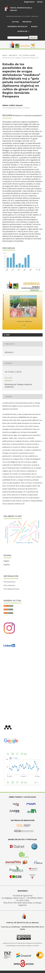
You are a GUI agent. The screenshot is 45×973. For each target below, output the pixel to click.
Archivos (26, 22)
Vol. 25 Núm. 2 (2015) (27, 55)
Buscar (33, 37)
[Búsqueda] (18, 37)
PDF (8, 335)
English (6, 561)
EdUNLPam (35, 16)
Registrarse (29, 2)
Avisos (34, 26)
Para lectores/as (9, 582)
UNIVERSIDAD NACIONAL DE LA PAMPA (18, 16)
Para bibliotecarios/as (11, 589)
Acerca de (22, 31)
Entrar (40, 2)
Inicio (4, 55)
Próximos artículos (17, 26)
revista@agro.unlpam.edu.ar (13, 898)
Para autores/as (9, 585)
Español (7, 564)
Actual (15, 22)
